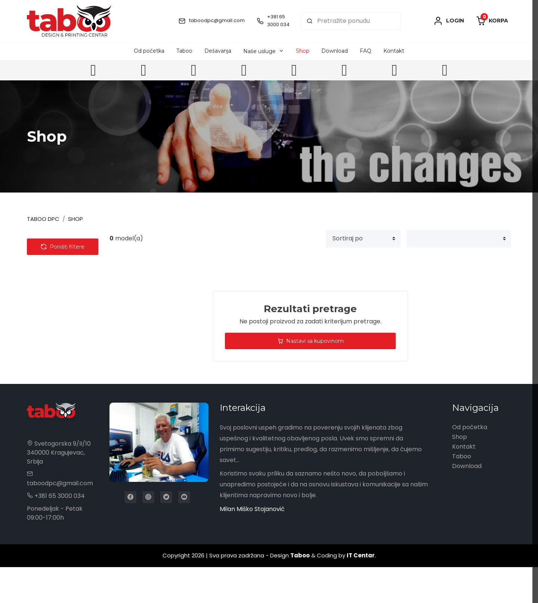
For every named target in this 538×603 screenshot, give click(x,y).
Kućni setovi (51, 318)
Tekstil (43, 254)
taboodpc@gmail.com (217, 20)
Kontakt (393, 50)
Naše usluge (259, 51)
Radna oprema (56, 305)
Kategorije (57, 238)
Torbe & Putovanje (61, 280)
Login (448, 21)
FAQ (365, 50)
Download (334, 50)
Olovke (44, 343)
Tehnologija (50, 267)
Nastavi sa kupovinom (310, 341)
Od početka (149, 50)
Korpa (492, 21)
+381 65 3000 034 (278, 20)
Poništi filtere (62, 389)
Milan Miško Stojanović (252, 545)
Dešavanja (217, 50)
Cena (47, 362)
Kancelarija (50, 293)
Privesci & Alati (55, 331)
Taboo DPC (43, 219)
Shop (302, 50)
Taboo (184, 50)
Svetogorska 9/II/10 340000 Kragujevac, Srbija (59, 488)
